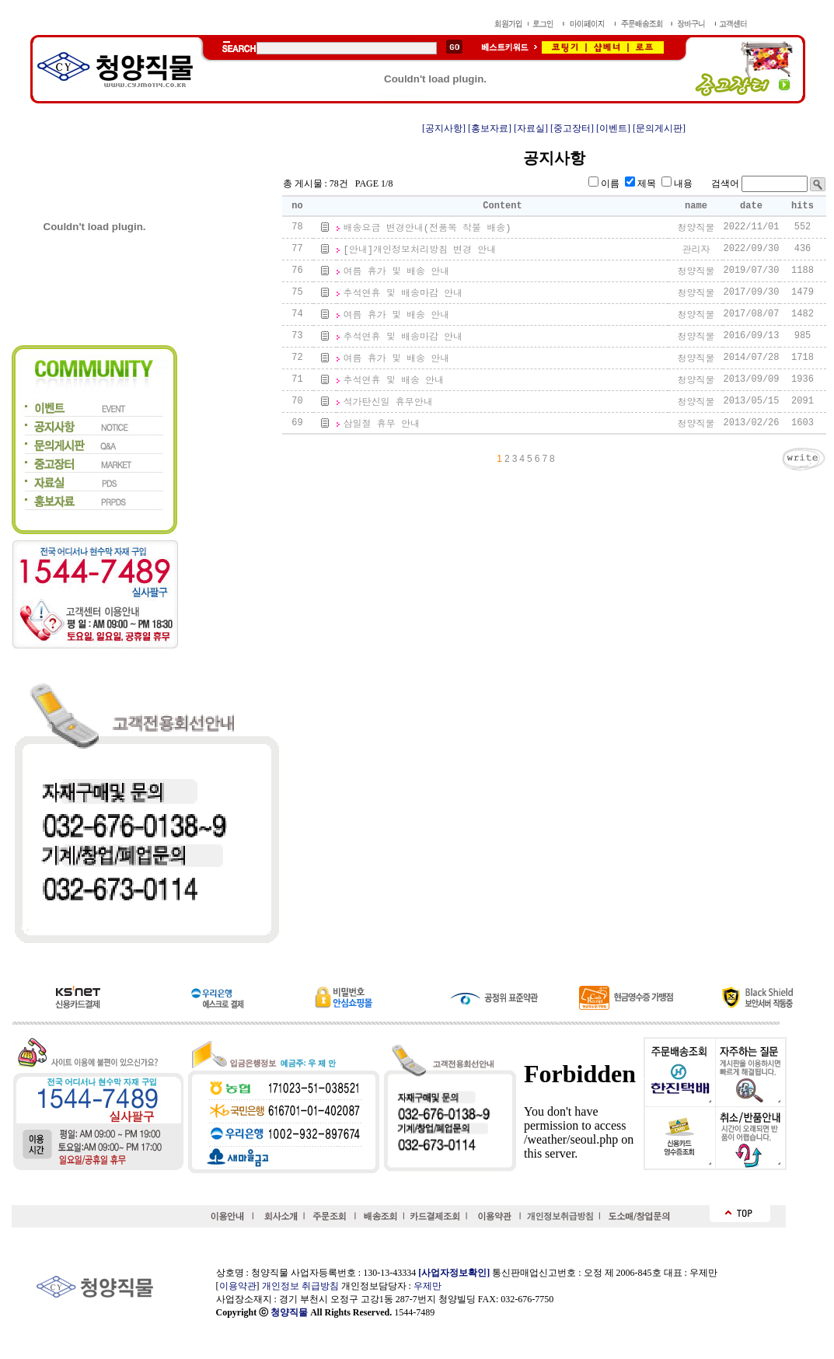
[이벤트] (613, 128)
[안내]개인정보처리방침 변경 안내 (420, 250)
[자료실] (531, 128)
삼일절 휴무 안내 (382, 424)
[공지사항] (444, 128)
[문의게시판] (659, 128)
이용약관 (237, 1285)
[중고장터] (572, 128)
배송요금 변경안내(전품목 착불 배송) (427, 228)
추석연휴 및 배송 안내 (394, 381)
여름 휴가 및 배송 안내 (397, 272)
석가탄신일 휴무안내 (388, 402)
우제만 (427, 1285)
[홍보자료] (489, 128)
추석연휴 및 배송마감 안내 (403, 293)
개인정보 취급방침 (300, 1285)
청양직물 (289, 1312)
